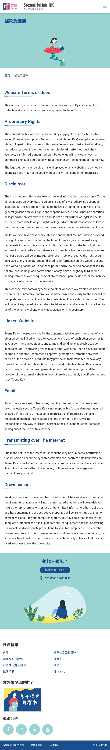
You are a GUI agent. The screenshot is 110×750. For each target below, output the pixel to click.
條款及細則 (37, 745)
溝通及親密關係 (13, 659)
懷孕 (56, 665)
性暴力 (58, 659)
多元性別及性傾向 (65, 652)
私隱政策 (54, 745)
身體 (6, 652)
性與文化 (59, 671)
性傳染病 (8, 671)
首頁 (7, 75)
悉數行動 (102, 745)
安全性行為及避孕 (14, 665)
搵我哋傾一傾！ (55, 570)
